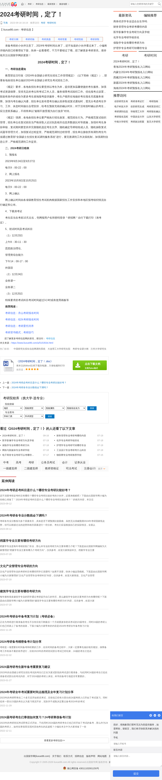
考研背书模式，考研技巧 (19, 332)
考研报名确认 (153, 111)
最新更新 (51, 4)
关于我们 (56, 756)
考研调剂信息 (121, 111)
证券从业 (80, 462)
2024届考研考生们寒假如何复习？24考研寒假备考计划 (35, 717)
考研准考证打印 (137, 101)
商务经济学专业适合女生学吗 (130, 21)
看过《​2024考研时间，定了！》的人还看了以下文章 (37, 428)
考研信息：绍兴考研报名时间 (22, 319)
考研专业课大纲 (80, 349)
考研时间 (51, 22)
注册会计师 (91, 468)
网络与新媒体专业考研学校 (15, 450)
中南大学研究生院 (121, 122)
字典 (5, 22)
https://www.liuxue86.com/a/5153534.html (32, 343)
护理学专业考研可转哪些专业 (71, 445)
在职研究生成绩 (137, 106)
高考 (18, 462)
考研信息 (39, 4)
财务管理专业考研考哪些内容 (71, 435)
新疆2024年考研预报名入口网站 (131, 82)
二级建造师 (31, 468)
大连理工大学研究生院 (59, 349)
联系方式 (68, 756)
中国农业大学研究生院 (137, 117)
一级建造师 (10, 468)
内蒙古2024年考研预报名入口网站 (133, 72)
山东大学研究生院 (153, 117)
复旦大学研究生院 (153, 122)
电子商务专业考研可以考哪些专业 (18, 455)
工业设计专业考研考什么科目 (71, 450)
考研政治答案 (137, 121)
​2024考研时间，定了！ (31, 14)
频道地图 (63, 4)
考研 (30, 4)
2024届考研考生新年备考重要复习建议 (25, 667)
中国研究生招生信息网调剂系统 (29, 349)
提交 (136, 773)
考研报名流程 (121, 116)
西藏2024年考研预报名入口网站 (131, 77)
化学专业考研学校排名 (68, 440)
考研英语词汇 (153, 106)
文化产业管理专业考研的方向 (19, 566)
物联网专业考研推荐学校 (69, 455)
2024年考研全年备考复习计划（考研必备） (28, 616)
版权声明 (90, 756)
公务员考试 (48, 462)
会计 (65, 462)
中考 (6, 462)
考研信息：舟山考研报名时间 (22, 313)
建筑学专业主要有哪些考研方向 (20, 591)
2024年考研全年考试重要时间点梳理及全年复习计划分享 (37, 692)
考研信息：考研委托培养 (19, 326)
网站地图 (102, 756)
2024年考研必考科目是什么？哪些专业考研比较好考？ (39, 382)
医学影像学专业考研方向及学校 (18, 440)
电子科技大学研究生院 (121, 106)
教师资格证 (52, 468)
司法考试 (71, 468)
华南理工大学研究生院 (137, 111)
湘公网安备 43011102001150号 (81, 768)
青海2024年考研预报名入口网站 (131, 66)
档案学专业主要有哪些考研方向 (20, 540)
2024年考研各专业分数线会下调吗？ (30, 387)
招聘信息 (79, 756)
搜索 (92, 408)
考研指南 (153, 101)
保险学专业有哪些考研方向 (15, 445)
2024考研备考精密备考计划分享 (20, 641)
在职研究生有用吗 (121, 101)
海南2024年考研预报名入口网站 (131, 88)
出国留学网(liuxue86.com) (37, 756)
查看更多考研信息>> (54, 740)
